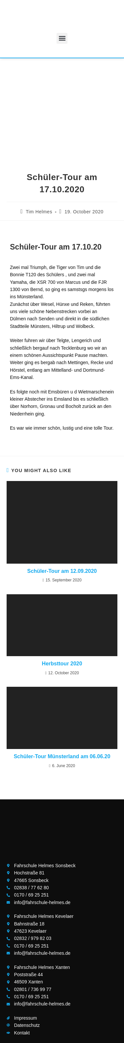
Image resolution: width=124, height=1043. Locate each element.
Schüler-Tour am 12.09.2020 (62, 571)
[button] (62, 38)
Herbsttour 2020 (62, 663)
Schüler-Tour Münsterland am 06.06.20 (62, 756)
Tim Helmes (39, 211)
